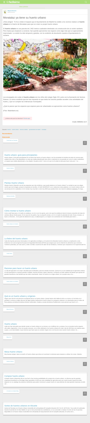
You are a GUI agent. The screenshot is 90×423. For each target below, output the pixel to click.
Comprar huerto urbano (14, 376)
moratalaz (44, 129)
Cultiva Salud (9, 253)
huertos (9, 129)
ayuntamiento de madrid (34, 129)
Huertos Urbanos (10, 168)
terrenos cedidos (24, 129)
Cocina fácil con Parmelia (12, 140)
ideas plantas (23, 6)
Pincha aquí (26, 118)
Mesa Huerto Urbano (13, 352)
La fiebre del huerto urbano (16, 238)
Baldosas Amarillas (11, 196)
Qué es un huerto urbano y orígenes (19, 296)
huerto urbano (15, 129)
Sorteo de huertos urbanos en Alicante (20, 406)
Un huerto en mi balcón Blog (13, 390)
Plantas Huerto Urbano (14, 183)
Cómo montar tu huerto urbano (17, 211)
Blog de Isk (9, 337)
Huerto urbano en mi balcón (12, 223)
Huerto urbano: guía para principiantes (20, 155)
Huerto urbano (10, 324)
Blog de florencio (12, 10)
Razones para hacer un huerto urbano (20, 268)
